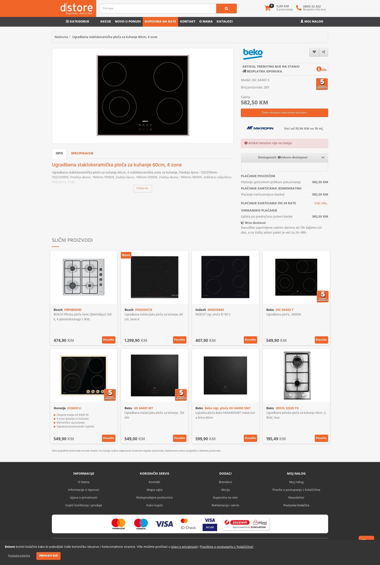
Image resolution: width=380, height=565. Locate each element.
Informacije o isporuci (83, 490)
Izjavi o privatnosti (184, 547)
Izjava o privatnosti (83, 498)
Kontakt (188, 21)
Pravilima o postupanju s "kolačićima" (226, 547)
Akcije (105, 21)
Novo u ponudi (128, 21)
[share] (323, 52)
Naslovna (61, 37)
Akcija (225, 490)
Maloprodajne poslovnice (154, 498)
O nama (206, 21)
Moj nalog (312, 21)
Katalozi (225, 21)
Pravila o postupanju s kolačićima (296, 490)
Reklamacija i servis (225, 505)
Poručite (108, 339)
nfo (322, 70)
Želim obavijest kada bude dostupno (284, 112)
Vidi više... (321, 203)
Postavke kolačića (19, 555)
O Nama (83, 482)
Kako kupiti (154, 505)
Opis (59, 153)
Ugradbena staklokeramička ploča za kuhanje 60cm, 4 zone (114, 37)
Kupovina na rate (160, 21)
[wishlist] (314, 52)
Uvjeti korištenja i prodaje (83, 505)
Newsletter (296, 498)
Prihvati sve (48, 555)
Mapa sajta (154, 490)
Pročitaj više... (143, 188)
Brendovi (225, 482)
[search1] (226, 8)
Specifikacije (82, 153)
